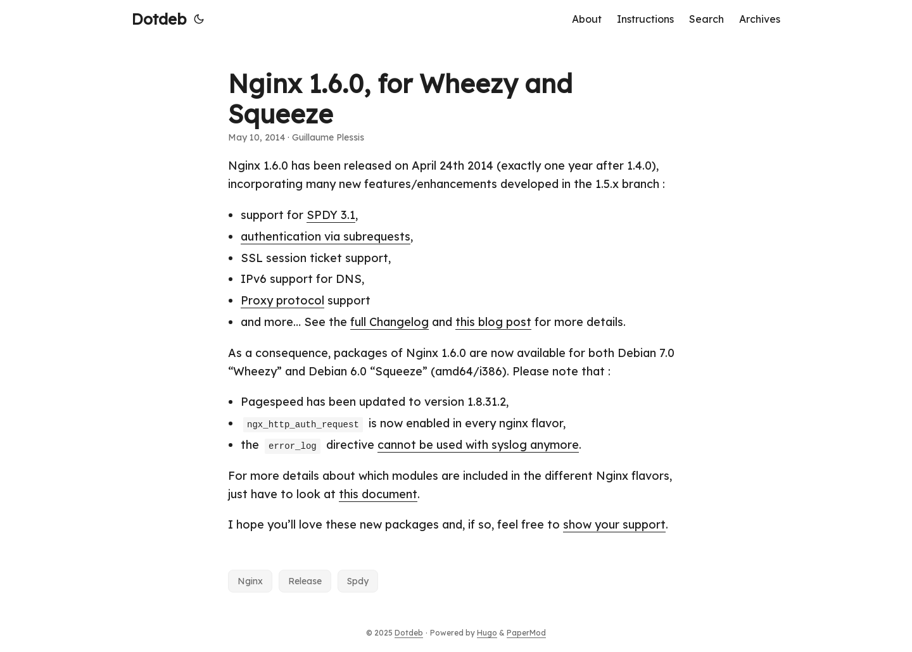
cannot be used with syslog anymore (478, 444)
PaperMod (526, 632)
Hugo (487, 632)
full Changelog (389, 322)
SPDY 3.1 (331, 215)
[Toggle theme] (198, 19)
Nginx (250, 581)
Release (305, 581)
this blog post (493, 322)
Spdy (358, 581)
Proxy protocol (282, 300)
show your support (614, 524)
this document (378, 494)
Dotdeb (159, 18)
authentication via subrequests (325, 236)
